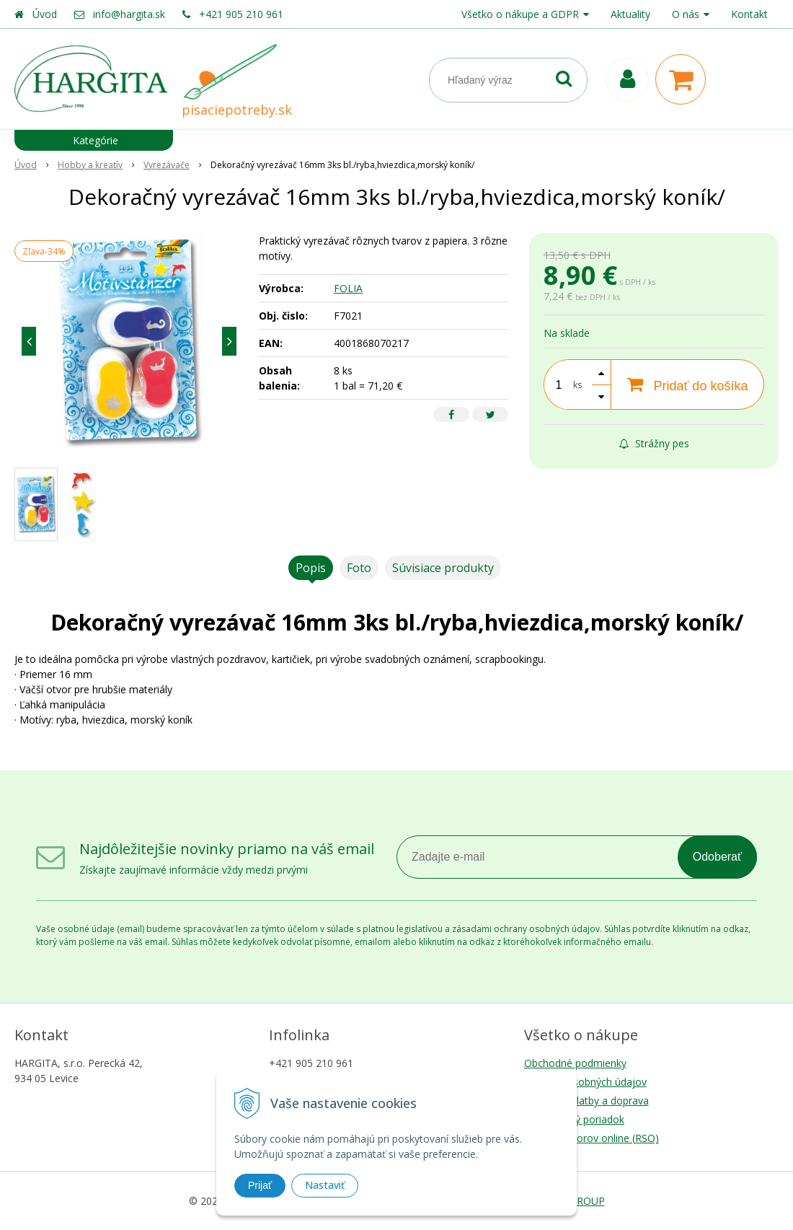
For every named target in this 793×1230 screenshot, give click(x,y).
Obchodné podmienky (575, 1063)
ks (577, 385)
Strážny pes (654, 443)
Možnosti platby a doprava (586, 1100)
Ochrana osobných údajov (585, 1082)
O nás (685, 14)
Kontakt (749, 14)
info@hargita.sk (129, 14)
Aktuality (630, 14)
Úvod (44, 14)
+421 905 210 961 (241, 14)
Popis (311, 568)
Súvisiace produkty (443, 568)
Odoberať (717, 857)
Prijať (260, 1185)
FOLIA (348, 288)
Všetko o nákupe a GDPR (520, 14)
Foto (359, 568)
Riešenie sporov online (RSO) (591, 1138)
